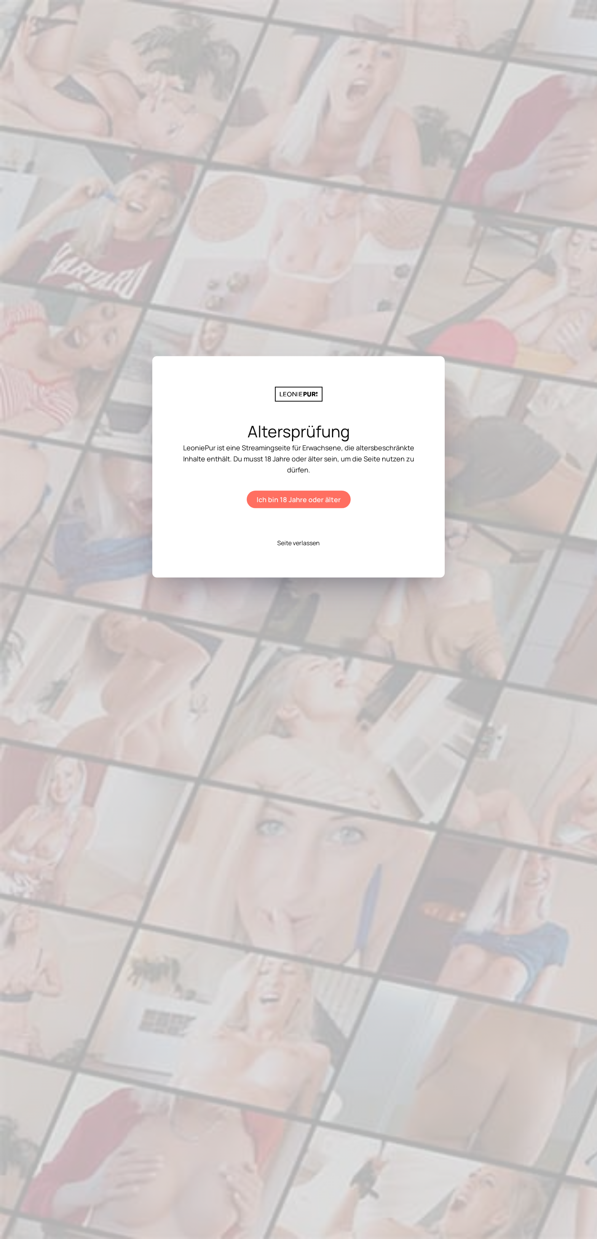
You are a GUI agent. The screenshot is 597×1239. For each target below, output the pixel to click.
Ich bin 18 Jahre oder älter (299, 499)
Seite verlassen (298, 542)
